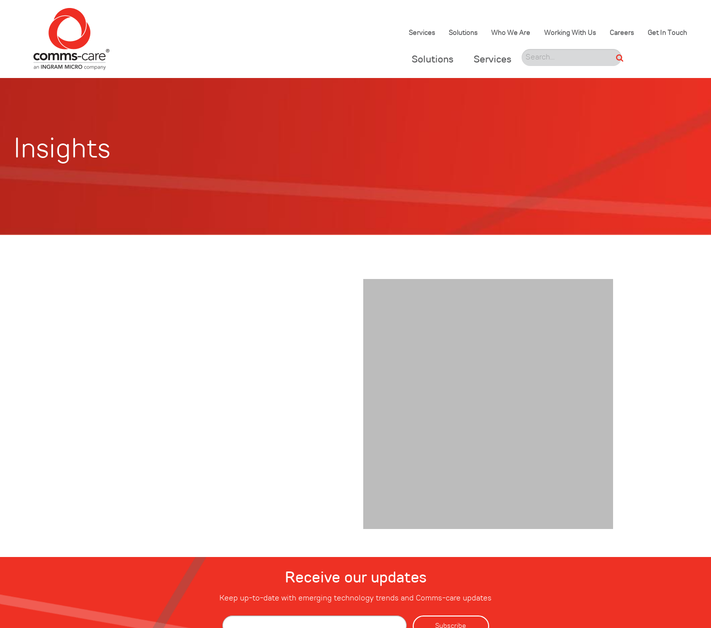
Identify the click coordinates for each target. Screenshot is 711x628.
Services (422, 33)
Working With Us (570, 33)
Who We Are (510, 33)
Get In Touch (667, 33)
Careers (622, 33)
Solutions (463, 33)
